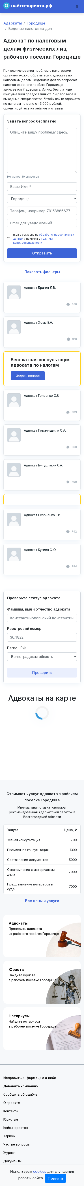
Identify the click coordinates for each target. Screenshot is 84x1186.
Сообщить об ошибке (20, 1094)
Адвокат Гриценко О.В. (42, 395)
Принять (55, 1178)
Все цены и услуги (42, 900)
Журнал (9, 1153)
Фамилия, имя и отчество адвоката (38, 609)
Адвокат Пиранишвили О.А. (45, 430)
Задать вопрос (28, 376)
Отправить (42, 253)
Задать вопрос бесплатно (31, 121)
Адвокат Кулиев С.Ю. (40, 550)
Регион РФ (16, 648)
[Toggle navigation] (77, 6)
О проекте (11, 1103)
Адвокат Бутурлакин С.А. (43, 465)
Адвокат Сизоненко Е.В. (42, 515)
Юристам (10, 1119)
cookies (39, 1171)
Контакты (10, 1111)
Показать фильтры (42, 272)
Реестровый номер (24, 628)
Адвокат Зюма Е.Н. (38, 322)
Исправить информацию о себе (29, 1078)
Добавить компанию (20, 1086)
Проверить (42, 672)
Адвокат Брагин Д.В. (40, 288)
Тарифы (9, 1136)
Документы (12, 1161)
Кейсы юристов (15, 1128)
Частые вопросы (16, 1144)
